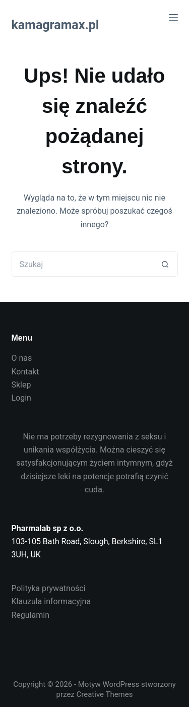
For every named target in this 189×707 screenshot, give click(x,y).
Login (21, 398)
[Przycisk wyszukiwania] (165, 264)
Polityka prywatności (49, 588)
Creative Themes (105, 694)
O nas (22, 358)
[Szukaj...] (82, 264)
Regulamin (31, 615)
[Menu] (173, 17)
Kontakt (25, 371)
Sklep (21, 385)
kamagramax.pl (55, 25)
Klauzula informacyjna (51, 601)
